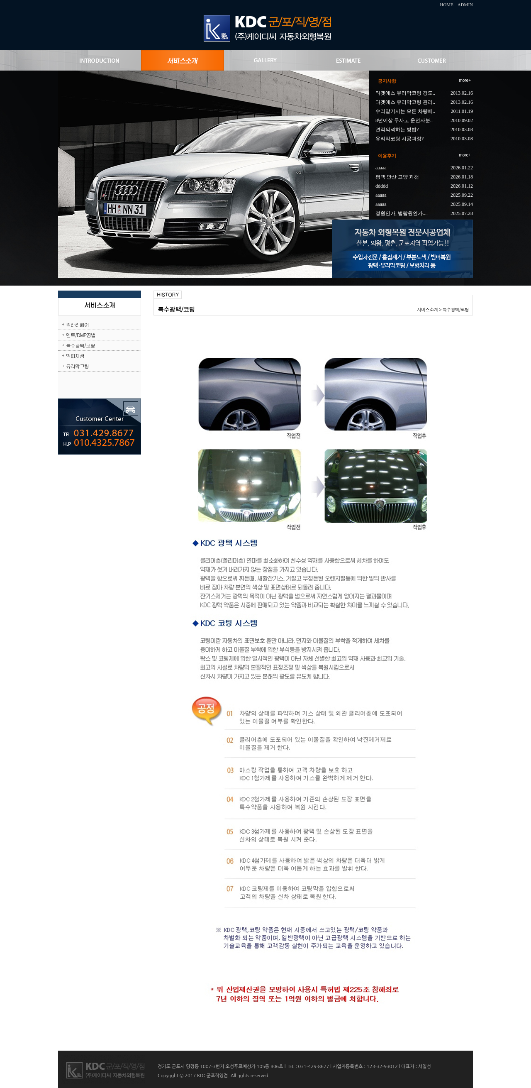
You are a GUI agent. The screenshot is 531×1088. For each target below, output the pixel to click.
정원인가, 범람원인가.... (401, 213)
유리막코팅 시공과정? (399, 139)
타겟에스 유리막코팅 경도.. (405, 93)
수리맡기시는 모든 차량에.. (405, 111)
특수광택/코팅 (80, 345)
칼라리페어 (77, 324)
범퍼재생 (75, 355)
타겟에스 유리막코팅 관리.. (405, 102)
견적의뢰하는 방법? (397, 129)
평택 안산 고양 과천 (397, 177)
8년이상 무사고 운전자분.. (404, 120)
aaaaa (381, 168)
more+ (465, 80)
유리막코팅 (77, 365)
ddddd (381, 186)
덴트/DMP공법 (80, 334)
